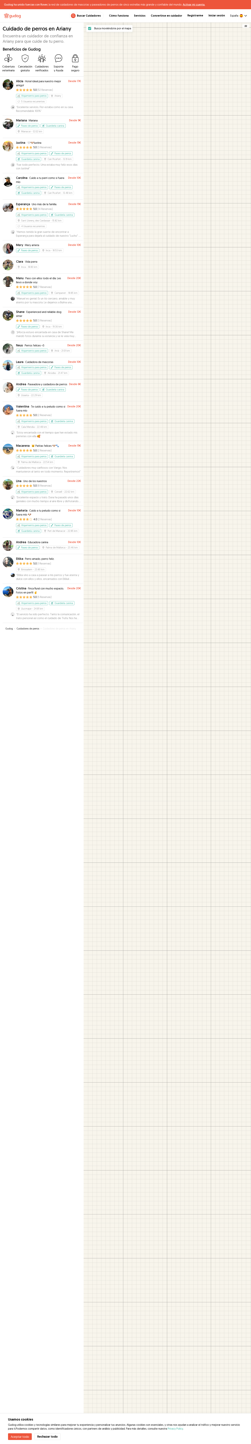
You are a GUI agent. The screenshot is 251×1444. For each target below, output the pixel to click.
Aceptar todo (20, 1436)
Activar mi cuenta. (194, 4)
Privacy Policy (175, 1428)
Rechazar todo (47, 1436)
